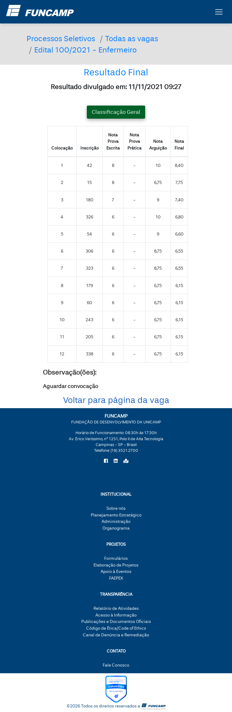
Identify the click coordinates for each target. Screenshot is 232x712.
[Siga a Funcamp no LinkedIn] (116, 461)
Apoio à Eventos (116, 571)
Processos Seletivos (61, 38)
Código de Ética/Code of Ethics (116, 628)
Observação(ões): (69, 372)
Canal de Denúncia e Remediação (116, 635)
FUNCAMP (116, 418)
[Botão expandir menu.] (219, 13)
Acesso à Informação (116, 615)
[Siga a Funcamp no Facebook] (106, 461)
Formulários (116, 558)
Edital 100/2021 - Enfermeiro (85, 50)
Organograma (116, 528)
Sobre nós (116, 508)
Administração (116, 521)
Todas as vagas (131, 38)
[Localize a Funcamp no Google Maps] (125, 461)
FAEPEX (116, 578)
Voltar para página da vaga (116, 400)
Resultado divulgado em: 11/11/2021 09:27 (116, 87)
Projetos (116, 544)
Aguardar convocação (70, 386)
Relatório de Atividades (116, 608)
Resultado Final (116, 72)
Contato (116, 651)
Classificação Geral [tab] (116, 112)
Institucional (116, 494)
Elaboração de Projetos (116, 565)
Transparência (116, 594)
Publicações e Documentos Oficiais (116, 621)
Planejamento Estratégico (116, 515)
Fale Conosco (116, 665)
